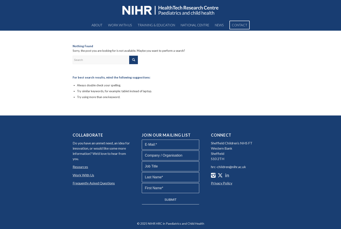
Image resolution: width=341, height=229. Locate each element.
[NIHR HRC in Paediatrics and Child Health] (170, 9)
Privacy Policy (221, 183)
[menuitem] (97, 25)
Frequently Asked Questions (94, 183)
